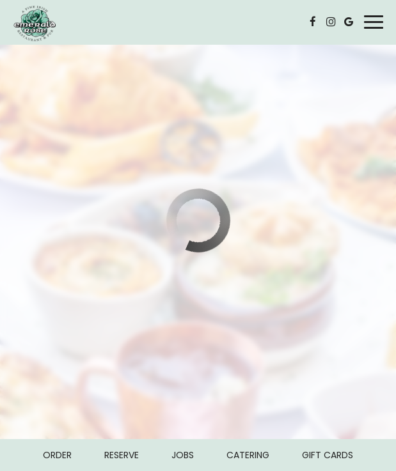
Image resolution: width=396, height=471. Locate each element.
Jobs (182, 455)
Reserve (121, 455)
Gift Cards (327, 455)
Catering (247, 455)
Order (57, 455)
